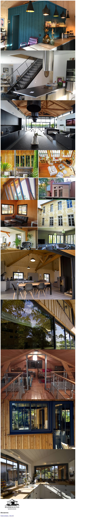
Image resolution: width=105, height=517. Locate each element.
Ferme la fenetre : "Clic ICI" (7, 515)
